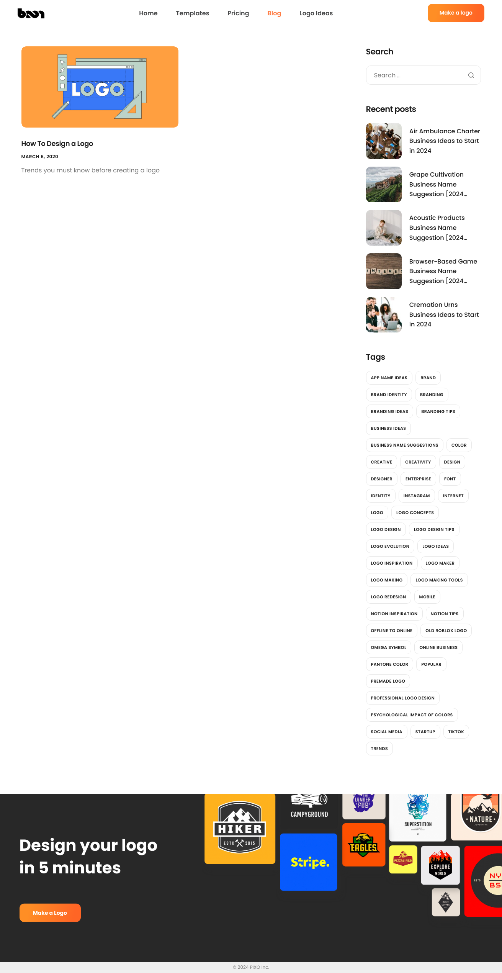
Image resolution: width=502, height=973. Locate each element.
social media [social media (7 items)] (386, 732)
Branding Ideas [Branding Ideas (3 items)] (390, 411)
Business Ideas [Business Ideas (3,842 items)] (388, 428)
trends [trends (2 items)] (379, 748)
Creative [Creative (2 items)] (381, 462)
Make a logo (456, 12)
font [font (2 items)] (450, 479)
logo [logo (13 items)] (377, 512)
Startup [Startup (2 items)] (425, 732)
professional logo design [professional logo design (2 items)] (403, 698)
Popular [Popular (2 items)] (431, 664)
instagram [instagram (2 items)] (417, 496)
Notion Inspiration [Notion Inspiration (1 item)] (394, 614)
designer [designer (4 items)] (381, 479)
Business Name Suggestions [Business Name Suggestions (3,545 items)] (404, 445)
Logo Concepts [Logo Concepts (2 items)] (415, 512)
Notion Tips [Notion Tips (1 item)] (445, 614)
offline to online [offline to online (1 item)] (392, 630)
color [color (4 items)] (459, 445)
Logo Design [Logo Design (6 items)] (386, 529)
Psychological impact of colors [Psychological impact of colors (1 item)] (412, 715)
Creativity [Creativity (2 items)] (418, 462)
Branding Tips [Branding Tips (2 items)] (438, 411)
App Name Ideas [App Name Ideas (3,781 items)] (389, 378)
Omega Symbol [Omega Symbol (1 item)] (389, 647)
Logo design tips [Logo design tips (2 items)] (434, 529)
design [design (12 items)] (452, 462)
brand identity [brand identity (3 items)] (389, 394)
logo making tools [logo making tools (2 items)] (439, 580)
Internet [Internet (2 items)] (453, 496)
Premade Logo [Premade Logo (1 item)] (388, 681)
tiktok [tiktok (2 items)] (456, 732)
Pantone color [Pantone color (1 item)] (390, 664)
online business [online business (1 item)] (438, 647)
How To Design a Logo (57, 144)
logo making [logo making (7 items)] (387, 580)
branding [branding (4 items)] (431, 394)
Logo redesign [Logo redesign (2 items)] (388, 597)
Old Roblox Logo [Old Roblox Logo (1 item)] (446, 630)
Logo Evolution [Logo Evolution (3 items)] (390, 546)
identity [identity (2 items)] (381, 496)
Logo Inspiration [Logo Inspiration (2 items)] (392, 563)
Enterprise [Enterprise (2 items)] (418, 479)
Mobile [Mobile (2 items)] (427, 597)
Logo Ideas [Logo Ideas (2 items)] (435, 546)
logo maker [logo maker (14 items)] (440, 563)
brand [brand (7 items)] (428, 378)
